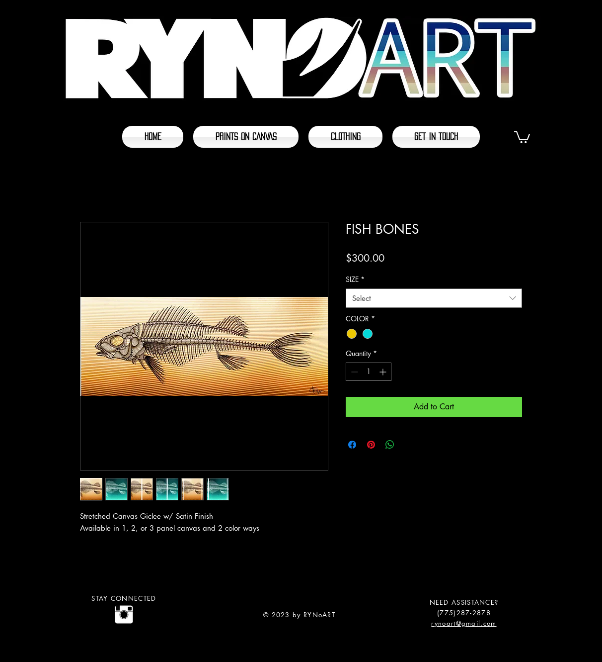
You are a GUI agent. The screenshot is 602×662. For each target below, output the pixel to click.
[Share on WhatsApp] (390, 445)
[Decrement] (353, 371)
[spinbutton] (368, 371)
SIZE (355, 279)
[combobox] (434, 298)
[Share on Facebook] (352, 445)
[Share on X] (409, 445)
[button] (522, 136)
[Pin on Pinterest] (371, 445)
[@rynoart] (124, 614)
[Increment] (383, 371)
